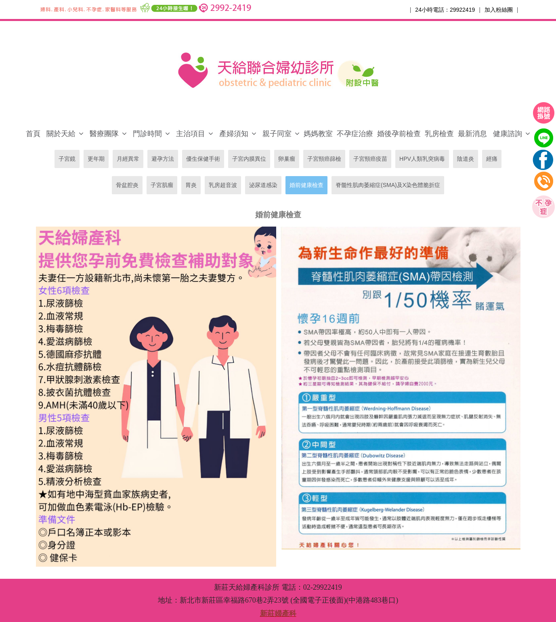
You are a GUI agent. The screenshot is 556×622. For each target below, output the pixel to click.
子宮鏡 (67, 159)
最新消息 (472, 134)
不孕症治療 (355, 134)
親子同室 (277, 134)
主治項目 (190, 134)
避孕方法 (162, 159)
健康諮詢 (507, 134)
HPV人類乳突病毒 (422, 159)
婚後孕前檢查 (399, 134)
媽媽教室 (318, 134)
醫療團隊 (104, 134)
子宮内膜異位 (249, 159)
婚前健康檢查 (306, 185)
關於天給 (61, 134)
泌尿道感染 (263, 185)
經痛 (491, 159)
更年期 (96, 159)
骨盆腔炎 (127, 185)
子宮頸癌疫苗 (370, 159)
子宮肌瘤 (162, 185)
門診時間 (147, 134)
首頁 (33, 134)
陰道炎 (465, 159)
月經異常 (128, 159)
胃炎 (191, 185)
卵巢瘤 (286, 159)
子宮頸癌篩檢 (324, 159)
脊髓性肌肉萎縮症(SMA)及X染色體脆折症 (388, 185)
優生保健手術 (203, 159)
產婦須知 (233, 134)
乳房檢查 (439, 134)
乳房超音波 (223, 185)
